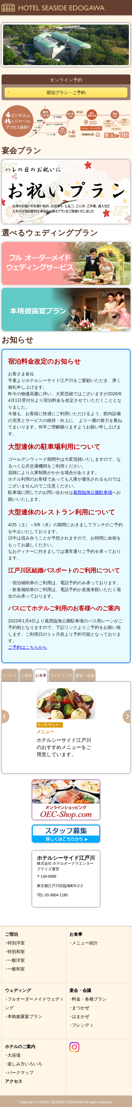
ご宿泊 (26, 675)
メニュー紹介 (85, 942)
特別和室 (16, 951)
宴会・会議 (85, 675)
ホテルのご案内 (20, 1046)
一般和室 (16, 968)
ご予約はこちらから (27, 647)
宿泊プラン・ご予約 (66, 92)
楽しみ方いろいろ (24, 1063)
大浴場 (13, 1055)
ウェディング (61, 675)
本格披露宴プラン (24, 1016)
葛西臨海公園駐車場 (92, 492)
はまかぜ (80, 1016)
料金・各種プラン (89, 999)
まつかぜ (80, 1007)
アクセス (13, 1081)
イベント (9, 675)
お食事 (40, 675)
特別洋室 (16, 942)
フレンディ (83, 1025)
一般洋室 (16, 960)
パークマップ (20, 1072)
